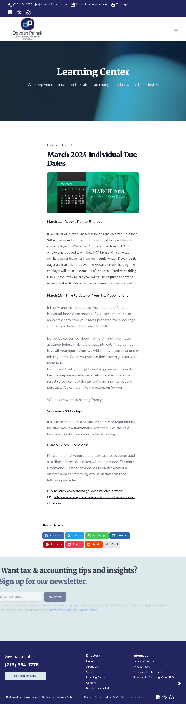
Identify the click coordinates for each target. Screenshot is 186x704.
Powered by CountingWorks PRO (153, 677)
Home (89, 661)
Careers (91, 683)
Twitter (75, 535)
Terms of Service (52, 610)
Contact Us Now (25, 676)
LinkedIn (119, 535)
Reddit (93, 544)
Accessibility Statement (147, 672)
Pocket (74, 544)
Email (112, 544)
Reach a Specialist (97, 688)
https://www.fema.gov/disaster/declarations (91, 491)
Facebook (53, 535)
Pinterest (54, 544)
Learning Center (96, 677)
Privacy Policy (79, 610)
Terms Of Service (144, 661)
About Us (92, 666)
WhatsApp (97, 535)
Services (91, 672)
